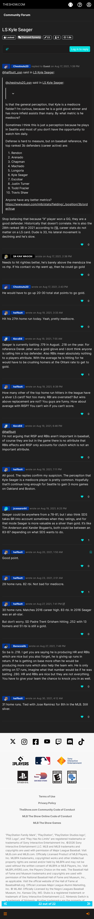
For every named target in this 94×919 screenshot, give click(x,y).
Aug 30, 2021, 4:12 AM (50, 698)
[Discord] (70, 741)
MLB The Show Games (47, 822)
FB (56, 228)
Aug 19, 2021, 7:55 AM (49, 338)
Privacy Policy (47, 803)
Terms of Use (47, 796)
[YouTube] (47, 741)
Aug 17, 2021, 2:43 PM (55, 286)
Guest (46, 66)
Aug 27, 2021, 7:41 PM (49, 603)
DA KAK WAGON (22, 256)
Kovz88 (17, 338)
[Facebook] (36, 741)
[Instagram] (24, 741)
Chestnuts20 (21, 66)
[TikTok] (81, 741)
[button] (5, 914)
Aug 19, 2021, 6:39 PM (50, 386)
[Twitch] (58, 741)
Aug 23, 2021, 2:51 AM (50, 577)
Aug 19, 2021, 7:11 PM (49, 469)
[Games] (71, 4)
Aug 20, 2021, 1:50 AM (50, 552)
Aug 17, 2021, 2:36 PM (59, 256)
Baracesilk (19, 646)
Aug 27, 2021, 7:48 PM (52, 646)
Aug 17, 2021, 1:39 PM (67, 66)
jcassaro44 (20, 508)
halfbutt (18, 312)
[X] (13, 741)
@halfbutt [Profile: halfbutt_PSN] (9, 432)
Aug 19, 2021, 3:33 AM (50, 312)
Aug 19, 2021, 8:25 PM (54, 508)
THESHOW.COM (14, 4)
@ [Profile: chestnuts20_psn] (19, 82)
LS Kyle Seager (43, 72)
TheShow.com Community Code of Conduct (47, 809)
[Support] (80, 4)
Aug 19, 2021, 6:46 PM (49, 425)
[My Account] (89, 4)
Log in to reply (79, 49)
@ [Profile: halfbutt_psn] (12, 72)
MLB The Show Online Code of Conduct (47, 816)
